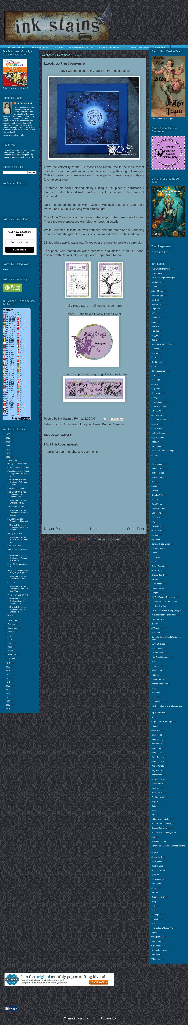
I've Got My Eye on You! (17, 595)
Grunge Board (157, 575)
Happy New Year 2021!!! (17, 463)
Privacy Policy (161, 47)
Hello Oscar (12, 615)
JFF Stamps (156, 628)
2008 (8, 705)
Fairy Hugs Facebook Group (109, 374)
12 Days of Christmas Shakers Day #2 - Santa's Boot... (16, 600)
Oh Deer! (11, 582)
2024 (8, 442)
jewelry (154, 624)
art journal (155, 309)
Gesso (154, 553)
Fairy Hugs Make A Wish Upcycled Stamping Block (18, 473)
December (13, 460)
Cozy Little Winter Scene (18, 467)
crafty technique (158, 433)
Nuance (154, 717)
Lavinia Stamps (158, 644)
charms (154, 384)
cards (58, 424)
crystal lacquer (157, 437)
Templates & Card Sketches (81, 47)
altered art (155, 286)
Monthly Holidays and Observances (166, 706)
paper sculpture (158, 761)
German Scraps (158, 548)
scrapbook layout (158, 841)
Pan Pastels (156, 744)
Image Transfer (158, 588)
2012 (8, 690)
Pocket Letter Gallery (140, 47)
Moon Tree (110, 167)
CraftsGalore (157, 428)
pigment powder (158, 779)
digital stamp (156, 464)
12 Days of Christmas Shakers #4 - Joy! (16, 577)
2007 (8, 709)
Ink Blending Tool (158, 606)
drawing (154, 491)
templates (155, 919)
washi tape (156, 941)
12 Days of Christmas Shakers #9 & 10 (16, 501)
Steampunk (156, 883)
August (11, 632)
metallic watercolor (159, 684)
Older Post (135, 529)
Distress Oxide (157, 473)
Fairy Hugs (156, 526)
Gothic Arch (156, 570)
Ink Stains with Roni (16, 47)
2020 (8, 457)
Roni (33, 157)
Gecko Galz (156, 530)
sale (153, 837)
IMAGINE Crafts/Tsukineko (163, 597)
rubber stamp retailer (160, 819)
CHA (153, 375)
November (13, 620)
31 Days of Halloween (160, 269)
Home (95, 529)
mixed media (157, 701)
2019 (8, 663)
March (11, 651)
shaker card (156, 857)
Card (153, 357)
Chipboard (155, 388)
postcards (155, 788)
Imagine (85, 424)
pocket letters (157, 784)
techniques (156, 914)
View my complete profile (13, 135)
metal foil (155, 675)
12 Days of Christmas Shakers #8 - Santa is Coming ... (17, 512)
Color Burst (156, 411)
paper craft (156, 748)
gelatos (154, 535)
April (10, 647)
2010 (8, 697)
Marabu (154, 661)
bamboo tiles (157, 318)
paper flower (156, 752)
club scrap (155, 393)
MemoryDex (156, 670)
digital (154, 460)
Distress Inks (157, 468)
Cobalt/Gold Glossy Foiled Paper (99, 314)
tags (153, 910)
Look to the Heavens (16, 488)
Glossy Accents (158, 566)
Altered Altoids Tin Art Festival (112, 47)
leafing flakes (157, 648)
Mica (153, 688)
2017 (8, 671)
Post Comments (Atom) (103, 539)
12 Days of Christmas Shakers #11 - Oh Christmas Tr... (16, 494)
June (10, 639)
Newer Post (53, 529)
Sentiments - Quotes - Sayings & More (168, 846)
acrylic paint (156, 273)
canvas (154, 353)
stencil (154, 888)
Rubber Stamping (113, 424)
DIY (153, 482)
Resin (153, 806)
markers (155, 666)
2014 (8, 682)
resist (153, 810)
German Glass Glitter (160, 544)
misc (153, 697)
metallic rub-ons (158, 679)
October (11, 624)
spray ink (155, 875)
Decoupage (156, 446)
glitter (153, 561)
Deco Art (155, 442)
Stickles (154, 892)
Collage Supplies (158, 406)
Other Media (156, 735)
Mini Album (156, 692)
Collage (154, 397)
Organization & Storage (161, 721)
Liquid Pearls (157, 653)
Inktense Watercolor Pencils (163, 615)
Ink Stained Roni (24, 103)
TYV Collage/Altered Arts (162, 928)
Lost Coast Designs (159, 657)
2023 (8, 445)
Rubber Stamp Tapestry (161, 823)
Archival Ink (156, 304)
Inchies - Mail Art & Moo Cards (164, 601)
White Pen (155, 959)
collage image (157, 402)
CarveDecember (158, 371)
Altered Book (157, 291)
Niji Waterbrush (158, 713)
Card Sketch (156, 362)
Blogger (122, 1018)
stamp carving (157, 879)
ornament (155, 730)
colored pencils (158, 415)
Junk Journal (157, 633)
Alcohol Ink (156, 282)
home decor (156, 584)
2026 (8, 434)
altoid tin (155, 300)
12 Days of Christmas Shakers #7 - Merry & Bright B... (17, 527)
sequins (154, 852)
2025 (8, 438)
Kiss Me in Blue (14, 546)
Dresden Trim (157, 495)
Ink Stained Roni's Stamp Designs (166, 610)
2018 (8, 667)
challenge (155, 380)
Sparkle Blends (158, 870)
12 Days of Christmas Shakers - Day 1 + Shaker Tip (16, 609)
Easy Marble (156, 504)
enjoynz (94, 1018)
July (10, 635)
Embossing (70, 424)
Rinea (96, 424)
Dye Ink (154, 499)
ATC (153, 313)
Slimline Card (157, 866)
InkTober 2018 (157, 619)
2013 (8, 686)
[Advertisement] (40, 996)
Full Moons (88, 167)
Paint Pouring (157, 739)
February (12, 654)
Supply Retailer (158, 897)
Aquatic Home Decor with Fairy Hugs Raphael (18, 571)
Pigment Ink (156, 775)
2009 (8, 701)
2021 (8, 453)
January (11, 658)
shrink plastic (157, 861)
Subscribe (19, 249)
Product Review (158, 797)
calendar (155, 349)
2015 (8, 678)
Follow (5, 269)
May (10, 643)
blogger (154, 335)
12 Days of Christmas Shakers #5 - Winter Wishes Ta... (17, 557)
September (13, 628)
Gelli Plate (155, 539)
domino (154, 486)
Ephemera (155, 517)
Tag (153, 906)
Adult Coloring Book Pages (163, 278)
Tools (153, 923)
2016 (8, 674)
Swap (153, 901)
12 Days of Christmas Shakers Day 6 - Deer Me (17, 539)
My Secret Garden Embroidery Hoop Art (17, 520)
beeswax (155, 326)
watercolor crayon (159, 950)
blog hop (155, 331)
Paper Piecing (157, 757)
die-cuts (154, 455)
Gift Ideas (155, 557)
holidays (155, 579)
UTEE (154, 932)
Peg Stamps (156, 770)
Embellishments (158, 508)
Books (154, 340)
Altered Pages (157, 295)
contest (154, 424)
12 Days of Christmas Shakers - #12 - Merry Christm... (18, 482)
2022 (8, 449)
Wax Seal (155, 954)
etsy (153, 522)
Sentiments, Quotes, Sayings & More (47, 47)
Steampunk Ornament (16, 506)
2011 (8, 693)
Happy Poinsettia (14, 533)
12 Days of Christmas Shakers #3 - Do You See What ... (17, 588)
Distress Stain (157, 477)
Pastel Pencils (157, 766)
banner (154, 322)
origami (154, 726)
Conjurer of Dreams (159, 420)
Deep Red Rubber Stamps (162, 451)
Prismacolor (156, 792)
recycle (154, 801)
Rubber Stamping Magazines (164, 832)
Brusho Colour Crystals (161, 344)
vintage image (157, 937)
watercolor (155, 946)
